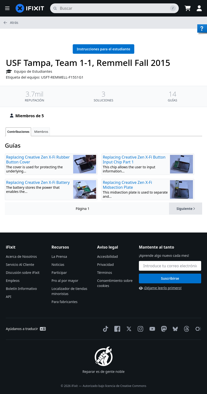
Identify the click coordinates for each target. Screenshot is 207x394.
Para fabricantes (65, 301)
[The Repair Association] (197, 329)
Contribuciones (18, 132)
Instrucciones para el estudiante (103, 49)
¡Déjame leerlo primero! (160, 288)
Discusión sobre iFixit (22, 272)
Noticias (58, 264)
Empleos (12, 280)
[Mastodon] (163, 329)
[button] (7, 8)
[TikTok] (104, 329)
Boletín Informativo (21, 288)
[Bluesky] (174, 328)
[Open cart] (187, 8)
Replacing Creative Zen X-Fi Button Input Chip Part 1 (134, 159)
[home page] (30, 8)
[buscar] (114, 8)
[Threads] (185, 329)
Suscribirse (170, 278)
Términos (104, 272)
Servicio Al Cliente (20, 264)
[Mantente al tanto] (170, 266)
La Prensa (59, 256)
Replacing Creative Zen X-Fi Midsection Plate (127, 185)
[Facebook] (116, 329)
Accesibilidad (107, 256)
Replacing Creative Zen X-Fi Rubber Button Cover (38, 159)
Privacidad (105, 264)
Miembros (41, 132)
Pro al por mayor (65, 280)
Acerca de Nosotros (21, 256)
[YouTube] (151, 329)
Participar (59, 272)
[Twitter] (128, 329)
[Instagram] (140, 329)
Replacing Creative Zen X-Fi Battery (38, 182)
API (8, 296)
